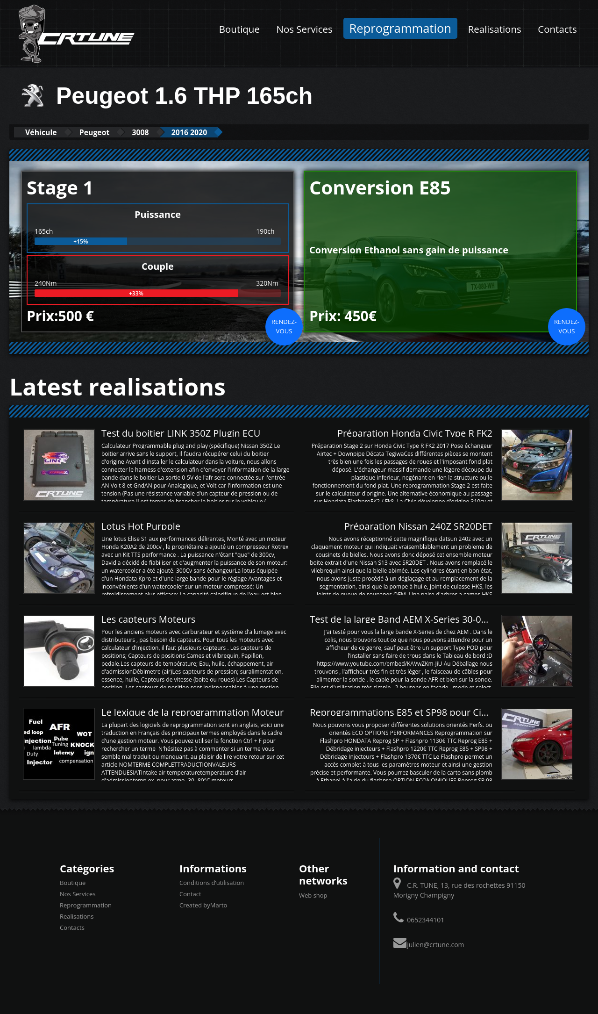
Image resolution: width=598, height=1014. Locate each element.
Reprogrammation (400, 28)
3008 (159, 132)
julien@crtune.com (435, 944)
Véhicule (45, 132)
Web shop (313, 895)
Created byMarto (203, 905)
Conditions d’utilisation (211, 882)
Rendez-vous (284, 326)
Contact (190, 894)
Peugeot (106, 132)
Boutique (239, 29)
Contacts (557, 29)
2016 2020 (216, 132)
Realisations (494, 29)
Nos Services (305, 29)
